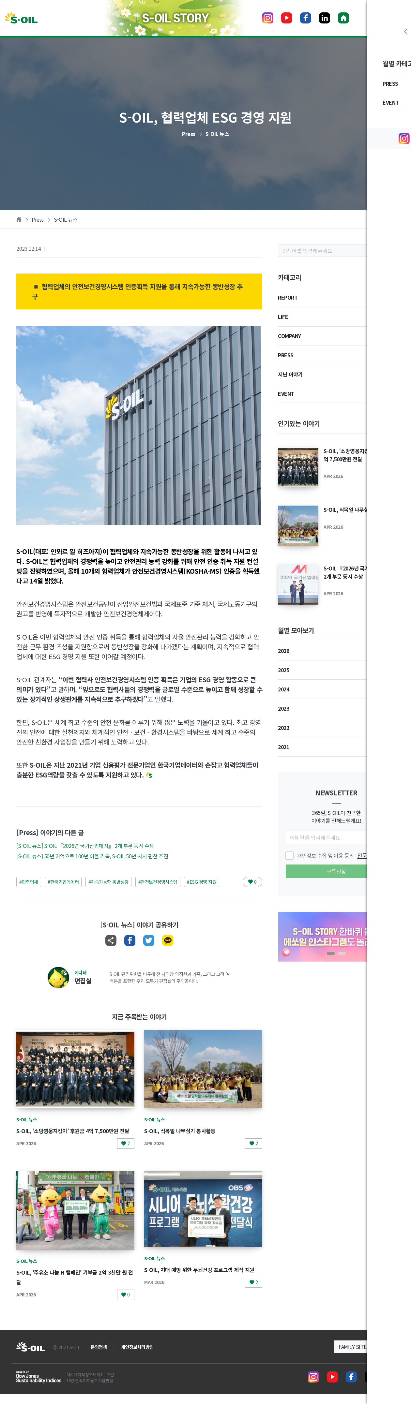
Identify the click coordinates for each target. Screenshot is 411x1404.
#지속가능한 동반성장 (108, 882)
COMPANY (289, 336)
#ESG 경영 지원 (201, 882)
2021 (283, 747)
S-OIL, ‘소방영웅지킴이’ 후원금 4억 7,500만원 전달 (359, 455)
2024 (283, 689)
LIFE (283, 316)
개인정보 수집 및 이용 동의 (336, 855)
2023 (283, 708)
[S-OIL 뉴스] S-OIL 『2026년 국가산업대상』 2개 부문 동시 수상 (85, 846)
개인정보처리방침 (137, 1357)
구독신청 (336, 871)
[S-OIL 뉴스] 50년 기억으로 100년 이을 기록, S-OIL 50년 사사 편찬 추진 (92, 856)
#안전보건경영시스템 (157, 882)
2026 (283, 651)
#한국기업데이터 (63, 882)
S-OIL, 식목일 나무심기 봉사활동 (187, 1130)
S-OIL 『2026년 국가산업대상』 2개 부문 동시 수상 (358, 572)
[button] (330, 953)
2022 (283, 728)
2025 (283, 670)
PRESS (286, 355)
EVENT (286, 393)
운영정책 (98, 1357)
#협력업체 (28, 882)
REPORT (287, 297)
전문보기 (366, 855)
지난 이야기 (290, 374)
